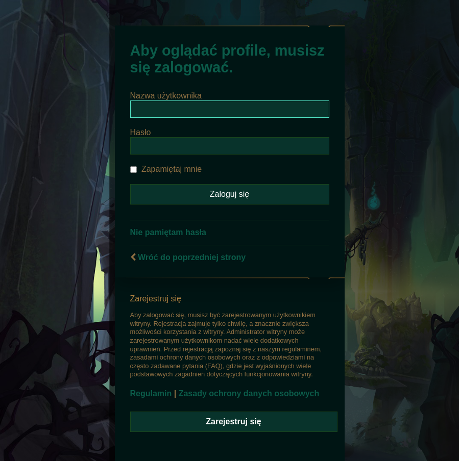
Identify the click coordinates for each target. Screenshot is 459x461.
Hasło (140, 132)
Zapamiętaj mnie (166, 169)
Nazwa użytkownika (166, 95)
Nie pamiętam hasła (168, 232)
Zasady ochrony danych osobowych (249, 393)
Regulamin (151, 393)
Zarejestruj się (233, 421)
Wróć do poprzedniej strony (192, 257)
